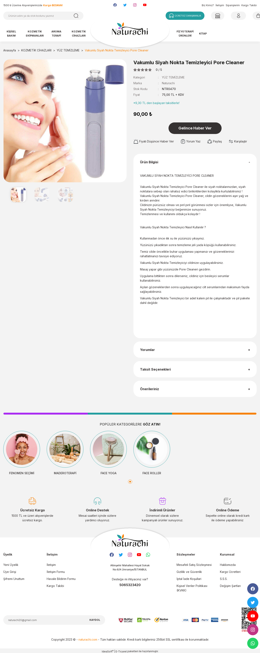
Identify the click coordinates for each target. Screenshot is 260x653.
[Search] (43, 16)
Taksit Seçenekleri (155, 369)
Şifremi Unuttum (13, 579)
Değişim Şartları (230, 586)
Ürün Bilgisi (149, 162)
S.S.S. (223, 579)
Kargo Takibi (249, 5)
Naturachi (168, 83)
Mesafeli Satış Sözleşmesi (194, 564)
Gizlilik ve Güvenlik (189, 572)
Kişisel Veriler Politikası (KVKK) (192, 588)
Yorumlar (147, 350)
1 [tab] (130, 482)
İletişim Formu (56, 572)
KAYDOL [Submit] (94, 619)
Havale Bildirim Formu (61, 579)
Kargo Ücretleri (230, 572)
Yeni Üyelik (10, 564)
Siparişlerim (233, 5)
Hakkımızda (228, 564)
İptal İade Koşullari (189, 579)
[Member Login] (217, 16)
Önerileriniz (149, 389)
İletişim (220, 5)
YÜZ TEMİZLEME (173, 77)
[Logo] (130, 30)
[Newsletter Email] (54, 620)
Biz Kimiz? (208, 5)
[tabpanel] (21, 453)
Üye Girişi (9, 572)
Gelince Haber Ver (195, 128)
